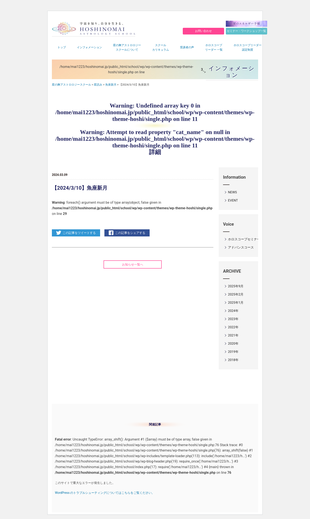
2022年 (233, 327)
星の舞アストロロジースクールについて (127, 47)
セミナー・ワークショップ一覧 (246, 31)
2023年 (233, 319)
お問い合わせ (203, 31)
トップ (61, 47)
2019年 (233, 352)
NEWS (232, 192)
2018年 (233, 360)
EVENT (233, 200)
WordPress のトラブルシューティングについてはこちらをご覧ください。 (105, 492)
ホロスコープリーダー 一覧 (214, 47)
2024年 (233, 311)
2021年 (233, 335)
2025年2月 (235, 294)
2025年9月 (235, 286)
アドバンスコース (241, 247)
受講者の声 (187, 47)
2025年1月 (235, 303)
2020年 (233, 343)
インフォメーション (89, 47)
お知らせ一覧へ (132, 264)
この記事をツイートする (79, 232)
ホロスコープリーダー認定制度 (248, 47)
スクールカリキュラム (160, 47)
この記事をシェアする (130, 232)
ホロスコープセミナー (244, 239)
